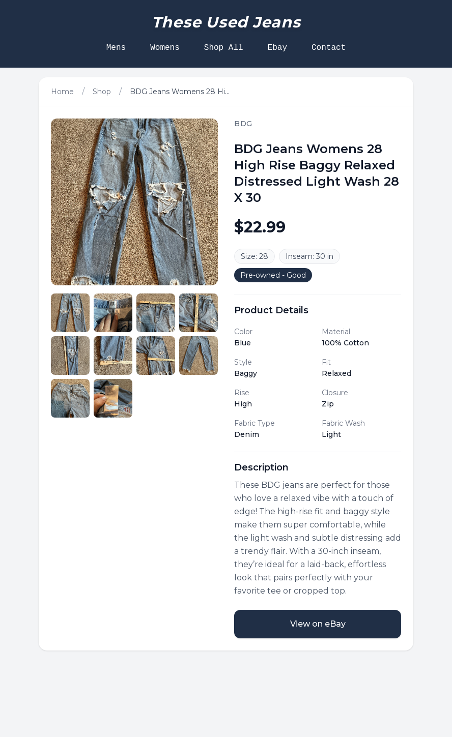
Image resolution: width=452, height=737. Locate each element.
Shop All (223, 47)
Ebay (277, 47)
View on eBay (318, 624)
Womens (165, 47)
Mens (116, 47)
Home (62, 91)
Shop (102, 91)
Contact (329, 47)
